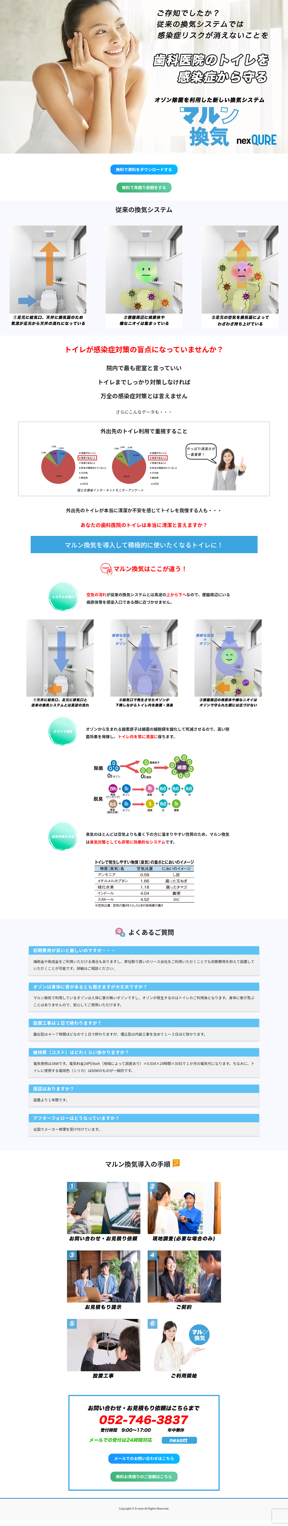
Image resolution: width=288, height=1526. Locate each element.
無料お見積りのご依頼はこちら (144, 1481)
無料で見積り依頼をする (144, 189)
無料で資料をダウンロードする (144, 170)
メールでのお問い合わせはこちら (144, 1462)
